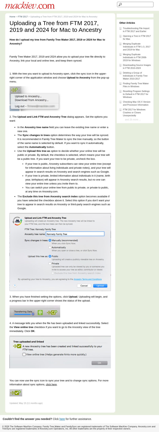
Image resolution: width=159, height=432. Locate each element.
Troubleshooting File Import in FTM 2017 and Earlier (134, 29)
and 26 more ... (133, 119)
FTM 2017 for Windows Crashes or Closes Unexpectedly (132, 112)
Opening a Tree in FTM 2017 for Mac (135, 37)
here (62, 419)
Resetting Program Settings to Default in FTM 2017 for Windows (134, 93)
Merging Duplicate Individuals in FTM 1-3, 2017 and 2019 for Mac (134, 46)
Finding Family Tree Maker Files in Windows (134, 85)
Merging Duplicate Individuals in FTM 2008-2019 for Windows (133, 57)
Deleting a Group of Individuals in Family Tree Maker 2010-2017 (133, 75)
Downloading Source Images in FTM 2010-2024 (135, 66)
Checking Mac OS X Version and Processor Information (134, 103)
